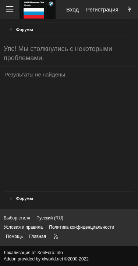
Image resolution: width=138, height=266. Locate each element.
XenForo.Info (50, 252)
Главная (37, 236)
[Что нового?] (129, 9)
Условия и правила (23, 227)
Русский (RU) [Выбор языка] (49, 218)
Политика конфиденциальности (81, 227)
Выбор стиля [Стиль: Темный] (17, 218)
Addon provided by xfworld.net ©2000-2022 (46, 259)
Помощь (14, 236)
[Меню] (9, 9)
